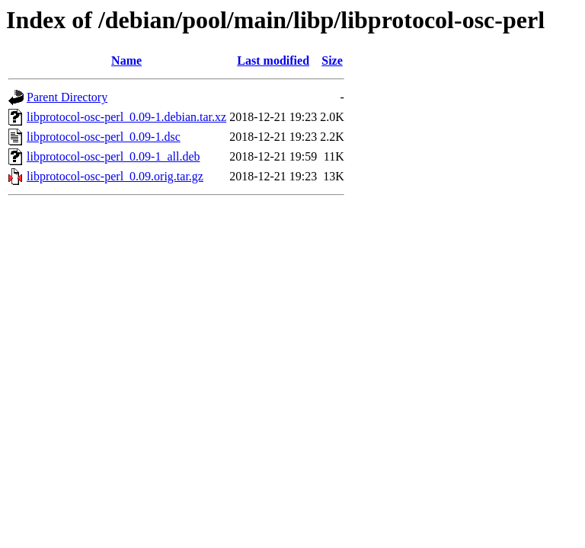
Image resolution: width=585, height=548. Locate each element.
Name (126, 60)
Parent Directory (67, 97)
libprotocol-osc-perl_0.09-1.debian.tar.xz (126, 116)
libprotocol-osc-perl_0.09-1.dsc (104, 136)
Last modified (273, 60)
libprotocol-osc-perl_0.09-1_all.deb (113, 156)
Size (332, 60)
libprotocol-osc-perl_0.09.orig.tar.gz (115, 176)
